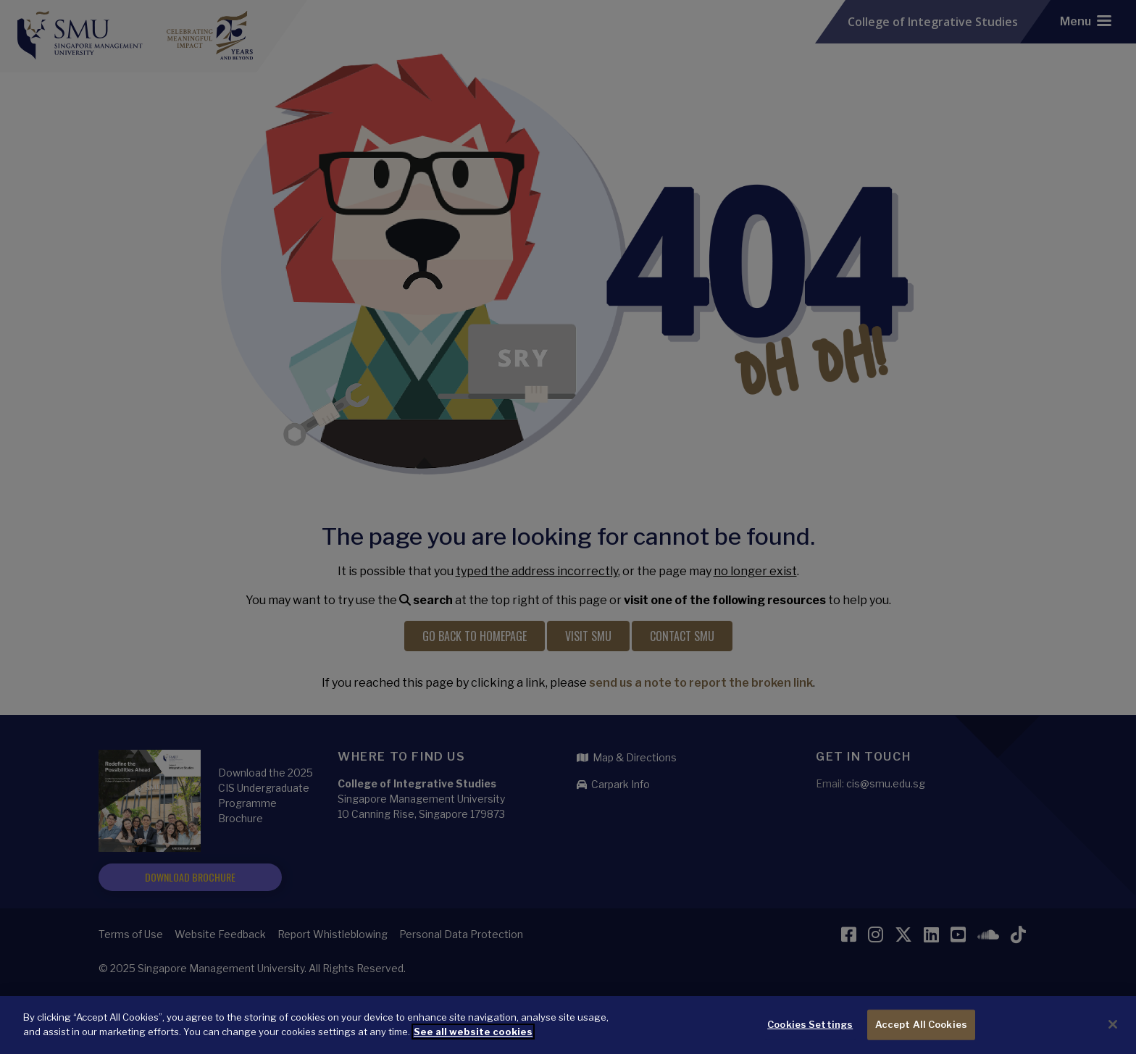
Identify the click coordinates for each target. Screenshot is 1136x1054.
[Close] (1113, 1034)
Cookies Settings (810, 1034)
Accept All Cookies (921, 1034)
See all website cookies (473, 1041)
